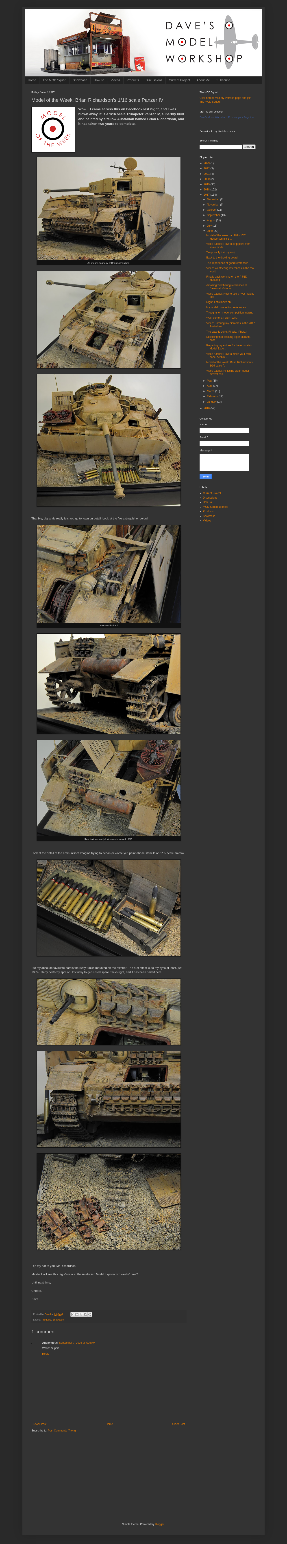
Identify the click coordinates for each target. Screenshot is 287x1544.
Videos (115, 80)
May (210, 380)
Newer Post (39, 1424)
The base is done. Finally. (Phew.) (226, 331)
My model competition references (226, 307)
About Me (203, 80)
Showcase (80, 80)
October (212, 209)
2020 (207, 179)
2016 (207, 408)
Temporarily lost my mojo (221, 252)
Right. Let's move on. (218, 302)
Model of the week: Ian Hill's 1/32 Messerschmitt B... (226, 237)
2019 (207, 184)
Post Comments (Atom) (62, 1430)
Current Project (179, 80)
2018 (207, 189)
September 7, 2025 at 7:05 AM (77, 1342)
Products (133, 80)
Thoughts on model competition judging (229, 312)
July (210, 225)
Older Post (178, 1424)
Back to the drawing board (221, 257)
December (213, 199)
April (210, 385)
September (214, 215)
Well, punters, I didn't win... (222, 317)
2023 (207, 163)
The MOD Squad (54, 80)
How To (99, 80)
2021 (207, 173)
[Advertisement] (108, 1470)
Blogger (159, 1524)
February (212, 396)
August (211, 220)
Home (32, 80)
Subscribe (223, 80)
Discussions (154, 80)
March (211, 391)
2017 (207, 194)
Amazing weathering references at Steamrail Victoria (226, 287)
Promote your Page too (241, 117)
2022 (207, 168)
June (210, 230)
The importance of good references (227, 263)
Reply (45, 1353)
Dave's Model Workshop (213, 117)
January (212, 401)
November (213, 204)
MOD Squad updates (215, 506)
